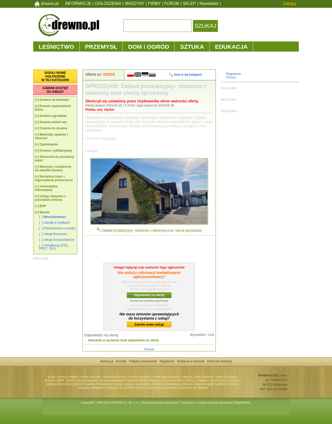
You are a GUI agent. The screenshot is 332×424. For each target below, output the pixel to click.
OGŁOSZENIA (108, 3)
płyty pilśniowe (226, 377)
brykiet (233, 384)
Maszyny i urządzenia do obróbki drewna (53, 168)
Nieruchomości (55, 217)
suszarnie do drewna (193, 388)
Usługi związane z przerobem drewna (50, 198)
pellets (221, 384)
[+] (37, 100)
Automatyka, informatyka (46, 188)
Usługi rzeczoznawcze (59, 240)
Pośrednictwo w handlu (59, 228)
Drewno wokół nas (53, 122)
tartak (51, 377)
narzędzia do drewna (162, 388)
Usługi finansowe (55, 234)
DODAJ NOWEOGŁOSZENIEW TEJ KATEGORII (55, 76)
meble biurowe (90, 377)
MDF (61, 380)
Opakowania (48, 144)
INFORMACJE (78, 3)
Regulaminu (242, 402)
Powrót (149, 349)
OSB (70, 380)
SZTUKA (192, 46)
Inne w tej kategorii (185, 74)
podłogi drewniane (58, 384)
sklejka (188, 377)
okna (223, 380)
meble (73, 377)
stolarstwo (105, 384)
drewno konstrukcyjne (143, 380)
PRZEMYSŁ (101, 46)
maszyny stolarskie (91, 388)
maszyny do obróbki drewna (125, 388)
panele (90, 384)
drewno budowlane (113, 380)
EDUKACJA (231, 46)
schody (234, 380)
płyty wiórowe (204, 377)
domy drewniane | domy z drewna (184, 380)
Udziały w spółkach (57, 222)
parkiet (78, 384)
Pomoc (231, 77)
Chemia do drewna (53, 128)
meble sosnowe (139, 377)
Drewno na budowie (54, 100)
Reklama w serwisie (191, 361)
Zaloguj (289, 3)
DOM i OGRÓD (148, 46)
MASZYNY (134, 3)
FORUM (171, 3)
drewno (50, 380)
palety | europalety (138, 384)
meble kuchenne (114, 377)
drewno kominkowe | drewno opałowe (179, 384)
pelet (211, 384)
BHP (42, 206)
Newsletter (209, 3)
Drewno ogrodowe (53, 116)
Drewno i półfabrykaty (55, 150)
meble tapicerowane (166, 377)
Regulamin (233, 74)
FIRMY (154, 3)
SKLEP (189, 3)
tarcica (62, 377)
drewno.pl (50, 3)
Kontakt (121, 361)
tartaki (118, 384)
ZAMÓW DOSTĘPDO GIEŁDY (55, 90)
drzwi (213, 380)
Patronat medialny (219, 361)
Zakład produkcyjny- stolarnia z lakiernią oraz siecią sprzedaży (149, 230)
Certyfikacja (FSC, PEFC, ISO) (54, 247)
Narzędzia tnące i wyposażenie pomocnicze (54, 178)
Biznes (44, 212)
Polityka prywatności (143, 361)
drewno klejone (86, 380)
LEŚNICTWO (56, 46)
